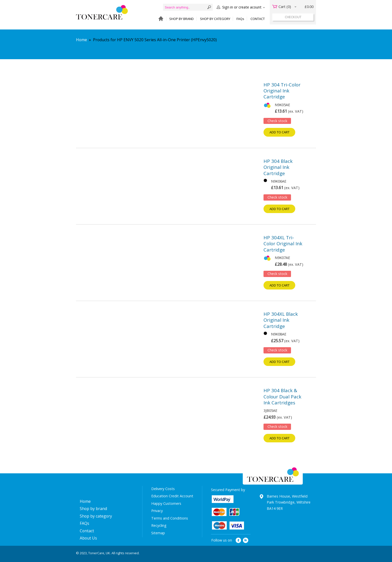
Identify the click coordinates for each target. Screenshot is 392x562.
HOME (159, 19)
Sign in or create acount (242, 7)
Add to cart (280, 132)
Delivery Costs (163, 488)
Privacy (157, 510)
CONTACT (257, 18)
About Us (88, 538)
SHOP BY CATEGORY (215, 18)
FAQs (240, 18)
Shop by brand (93, 508)
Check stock (277, 120)
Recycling (158, 525)
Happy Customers (166, 503)
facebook (238, 540)
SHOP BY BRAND (181, 18)
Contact (87, 531)
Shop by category (96, 516)
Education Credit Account (172, 496)
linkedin (246, 540)
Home (81, 39)
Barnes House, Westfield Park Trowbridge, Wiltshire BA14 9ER (288, 502)
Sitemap (158, 533)
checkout (293, 17)
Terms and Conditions (169, 518)
